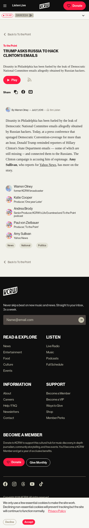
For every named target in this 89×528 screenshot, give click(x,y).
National (25, 245)
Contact (8, 418)
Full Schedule (54, 364)
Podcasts (52, 358)
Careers (8, 399)
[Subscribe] (81, 320)
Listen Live (19, 5)
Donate (74, 6)
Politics (42, 245)
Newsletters (11, 411)
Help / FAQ (10, 405)
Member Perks (55, 418)
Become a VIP (55, 399)
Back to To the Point (17, 34)
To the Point (10, 45)
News (11, 245)
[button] (24, 15)
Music (50, 352)
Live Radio (52, 346)
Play (12, 80)
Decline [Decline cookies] (9, 522)
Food (6, 358)
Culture (8, 364)
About (7, 393)
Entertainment (12, 352)
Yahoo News (48, 165)
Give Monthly (38, 462)
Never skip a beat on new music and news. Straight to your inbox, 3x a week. (43, 307)
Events (7, 370)
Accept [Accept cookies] (28, 522)
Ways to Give (54, 405)
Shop (49, 411)
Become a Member (58, 393)
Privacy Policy (57, 511)
